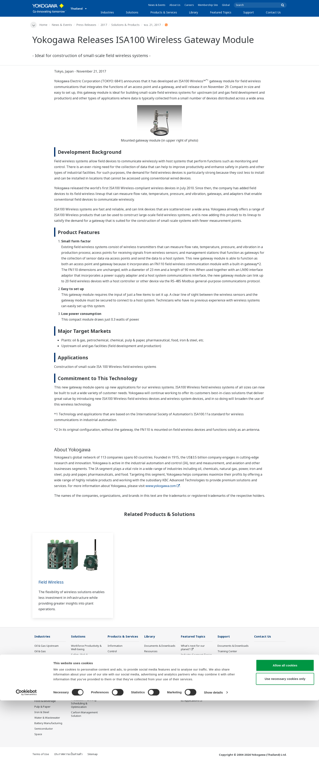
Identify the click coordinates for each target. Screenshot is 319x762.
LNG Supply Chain (45, 662)
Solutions (132, 12)
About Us (174, 5)
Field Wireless (51, 582)
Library (193, 12)
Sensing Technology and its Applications (196, 699)
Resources (150, 651)
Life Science (115, 683)
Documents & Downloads (159, 646)
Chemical (40, 668)
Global (226, 5)
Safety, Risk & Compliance (79, 656)
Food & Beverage (45, 701)
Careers (189, 5)
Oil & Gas (40, 651)
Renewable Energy (46, 679)
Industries (107, 12)
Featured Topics (220, 12)
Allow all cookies (285, 727)
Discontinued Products (121, 697)
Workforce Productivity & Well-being (86, 647)
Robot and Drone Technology (191, 690)
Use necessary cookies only (285, 740)
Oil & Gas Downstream (48, 657)
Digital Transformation (195, 677)
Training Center (227, 651)
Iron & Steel (41, 712)
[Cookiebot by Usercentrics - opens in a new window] (26, 754)
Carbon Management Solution (84, 714)
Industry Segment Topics (196, 655)
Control (112, 651)
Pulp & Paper (42, 707)
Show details (213, 754)
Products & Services (163, 12)
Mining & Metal (43, 690)
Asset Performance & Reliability (84, 665)
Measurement (116, 657)
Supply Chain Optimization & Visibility (85, 692)
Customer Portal (227, 662)
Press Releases (86, 25)
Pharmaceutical (44, 696)
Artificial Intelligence (193, 683)
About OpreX (189, 660)
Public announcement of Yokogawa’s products (123, 690)
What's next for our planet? (193, 647)
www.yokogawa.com (162, 486)
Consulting (114, 662)
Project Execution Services (118, 669)
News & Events (156, 5)
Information (115, 646)
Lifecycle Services (118, 677)
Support (248, 12)
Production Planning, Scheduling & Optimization (84, 703)
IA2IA (184, 671)
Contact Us (273, 12)
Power (38, 673)
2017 (104, 25)
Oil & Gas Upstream (46, 646)
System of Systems (192, 666)
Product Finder (226, 657)
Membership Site (208, 5)
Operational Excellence (85, 673)
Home (43, 25)
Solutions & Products (125, 25)
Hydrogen (40, 685)
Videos (148, 657)
